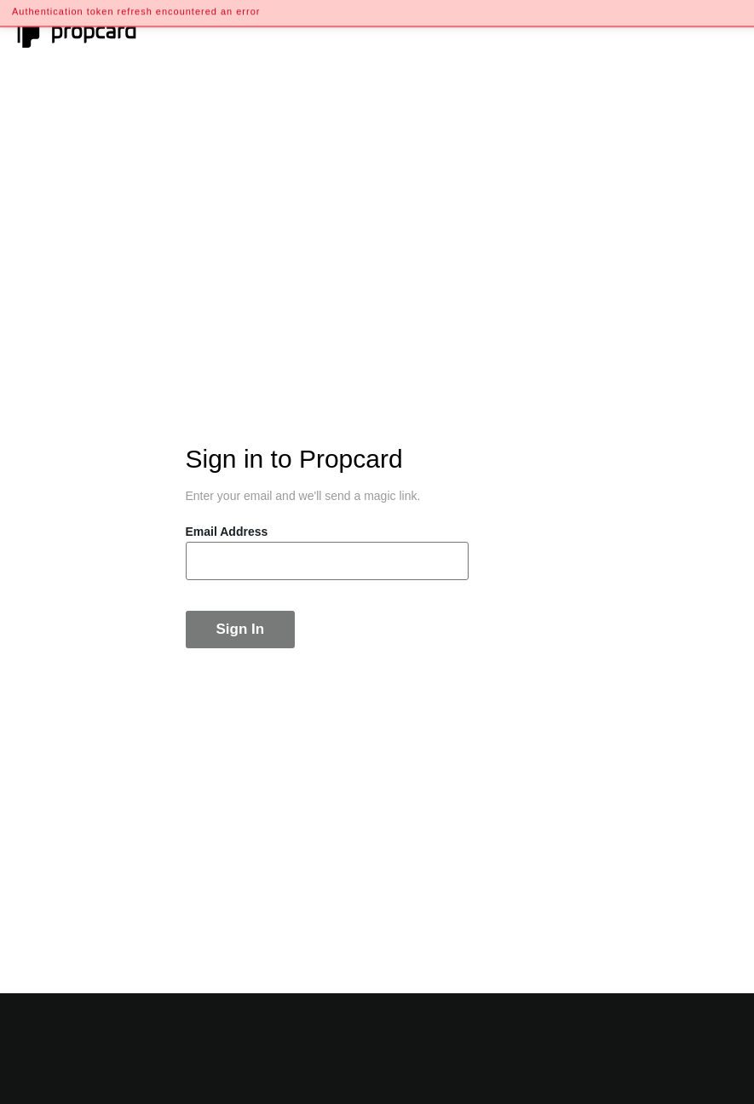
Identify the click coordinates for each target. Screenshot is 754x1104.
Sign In (240, 629)
